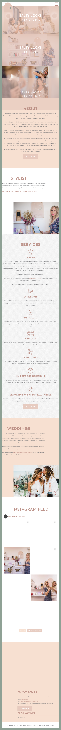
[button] (56, 4)
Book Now (30, 158)
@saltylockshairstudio (35, 279)
